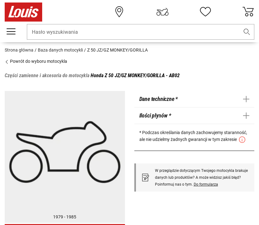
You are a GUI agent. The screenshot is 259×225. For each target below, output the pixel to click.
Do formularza (206, 184)
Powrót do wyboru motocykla (36, 61)
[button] (247, 32)
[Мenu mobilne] (11, 31)
